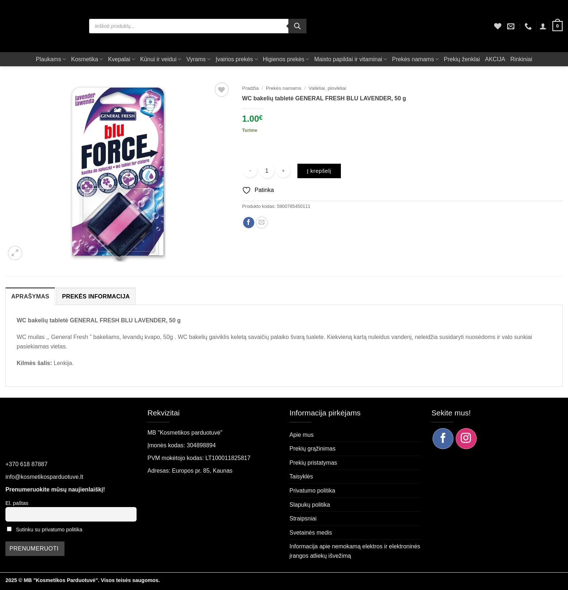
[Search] (297, 26)
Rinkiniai (521, 59)
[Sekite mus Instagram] (466, 438)
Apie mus (301, 435)
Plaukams (51, 59)
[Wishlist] (497, 26)
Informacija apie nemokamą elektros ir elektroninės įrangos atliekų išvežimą (354, 551)
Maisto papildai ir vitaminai (350, 59)
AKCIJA (495, 59)
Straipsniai (303, 518)
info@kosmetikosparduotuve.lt (44, 477)
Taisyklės (301, 476)
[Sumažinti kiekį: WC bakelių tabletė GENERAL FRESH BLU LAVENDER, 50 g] (250, 171)
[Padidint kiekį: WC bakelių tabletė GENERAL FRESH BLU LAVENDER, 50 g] (283, 171)
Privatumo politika (312, 491)
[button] (543, 26)
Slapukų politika (309, 505)
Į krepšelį (319, 171)
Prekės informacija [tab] (96, 296)
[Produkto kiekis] (267, 171)
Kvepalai (121, 59)
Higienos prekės (286, 59)
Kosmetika (87, 59)
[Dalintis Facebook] (249, 223)
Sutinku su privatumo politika (49, 529)
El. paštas (16, 503)
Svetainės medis (310, 533)
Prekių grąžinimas (312, 448)
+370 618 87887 (26, 464)
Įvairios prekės (237, 59)
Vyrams (198, 59)
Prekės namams (415, 59)
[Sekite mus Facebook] (443, 438)
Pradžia (250, 88)
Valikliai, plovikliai (327, 88)
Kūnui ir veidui (160, 59)
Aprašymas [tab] (30, 296)
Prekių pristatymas (313, 463)
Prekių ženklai (462, 59)
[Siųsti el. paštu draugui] (262, 223)
